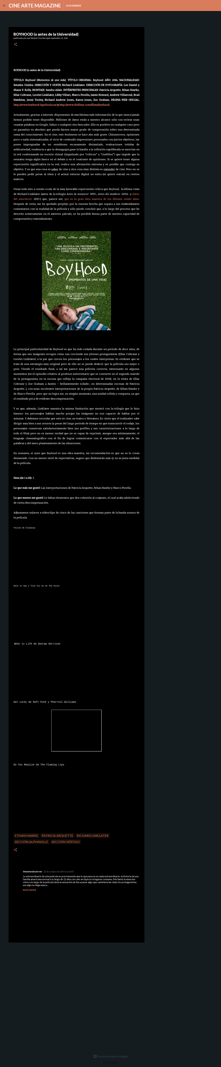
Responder (29, 890)
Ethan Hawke (26, 835)
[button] (15, 44)
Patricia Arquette (57, 835)
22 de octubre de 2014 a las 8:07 (59, 871)
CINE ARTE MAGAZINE (35, 5)
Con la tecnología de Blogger (110, 1056)
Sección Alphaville (31, 842)
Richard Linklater (92, 835)
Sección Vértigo (66, 842)
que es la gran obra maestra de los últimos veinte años (101, 198)
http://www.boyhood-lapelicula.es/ (35, 104)
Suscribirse (73, 5)
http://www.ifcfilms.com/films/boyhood (84, 104)
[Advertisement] (30, 966)
